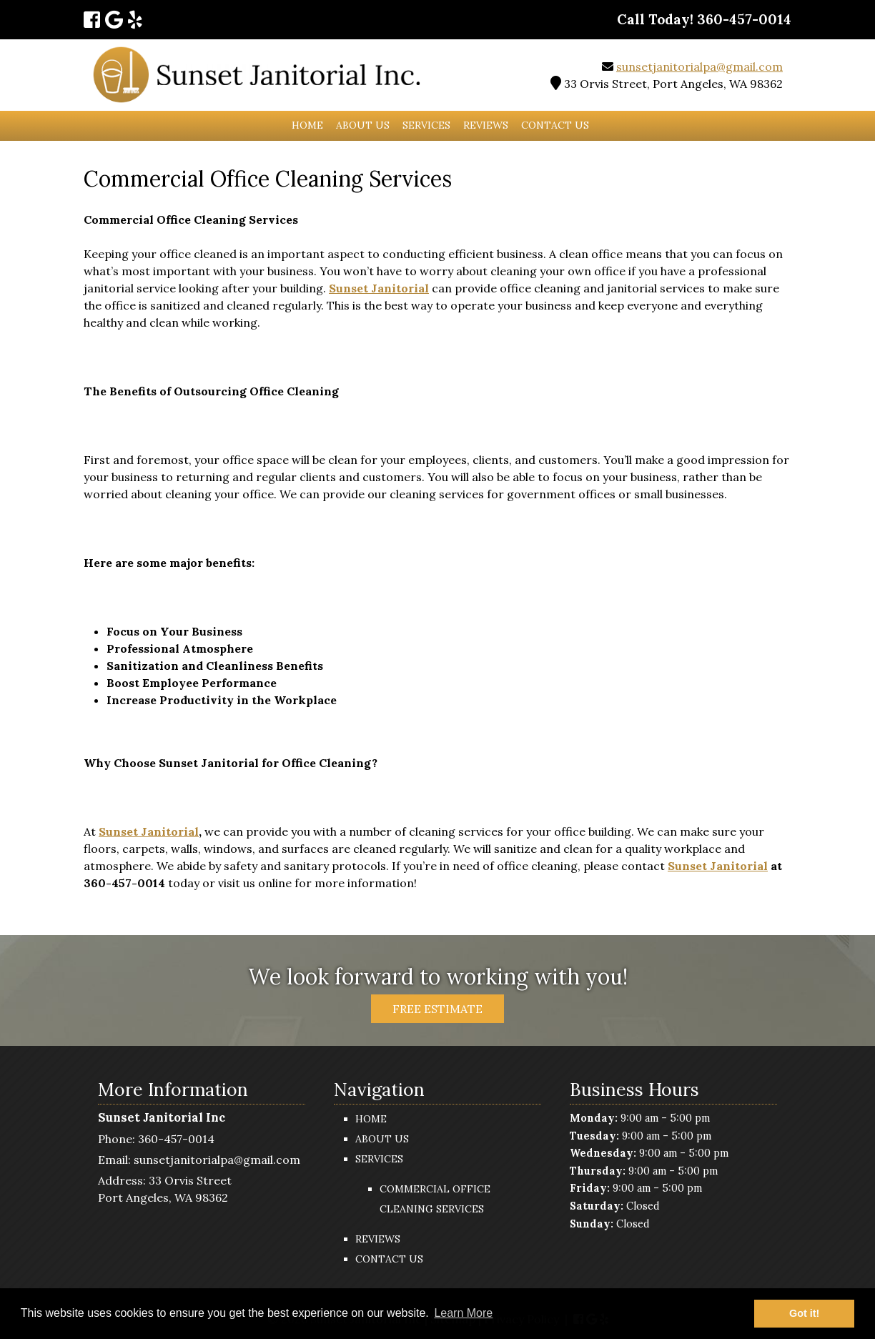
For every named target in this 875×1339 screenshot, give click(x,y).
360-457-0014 (176, 1139)
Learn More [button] (463, 1313)
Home (307, 125)
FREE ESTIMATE (437, 1009)
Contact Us (555, 125)
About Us (363, 125)
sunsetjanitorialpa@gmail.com (699, 66)
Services (426, 125)
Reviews (485, 125)
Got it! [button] (804, 1313)
